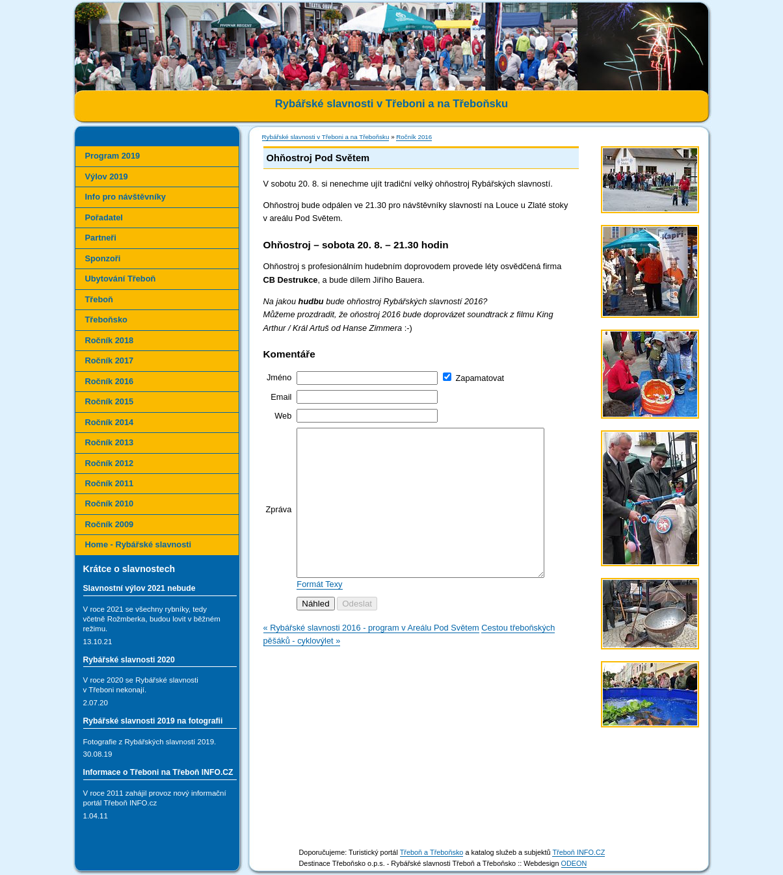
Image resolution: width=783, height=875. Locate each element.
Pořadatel (104, 217)
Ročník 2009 (109, 524)
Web (282, 416)
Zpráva (279, 524)
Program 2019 (112, 156)
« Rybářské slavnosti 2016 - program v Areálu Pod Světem (371, 657)
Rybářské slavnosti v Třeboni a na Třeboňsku (326, 136)
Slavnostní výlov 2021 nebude (139, 588)
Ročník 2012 (109, 463)
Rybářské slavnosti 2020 (129, 659)
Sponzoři (103, 258)
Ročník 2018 (109, 340)
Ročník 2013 (109, 442)
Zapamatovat (479, 378)
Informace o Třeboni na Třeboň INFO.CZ (158, 772)
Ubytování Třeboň (120, 278)
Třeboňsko (106, 319)
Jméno (279, 377)
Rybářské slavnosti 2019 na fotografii (153, 720)
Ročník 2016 (414, 136)
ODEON (574, 863)
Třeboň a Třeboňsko (432, 852)
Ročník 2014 (109, 422)
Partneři (100, 237)
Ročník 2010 (109, 503)
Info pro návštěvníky (125, 197)
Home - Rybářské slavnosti (138, 544)
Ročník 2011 (109, 483)
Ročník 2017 (109, 360)
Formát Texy (319, 613)
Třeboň (99, 299)
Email (281, 397)
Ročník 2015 (109, 401)
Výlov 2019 (106, 176)
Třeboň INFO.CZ (578, 852)
